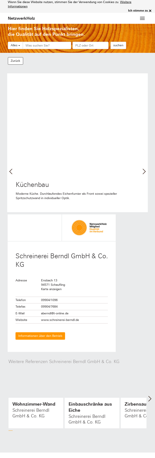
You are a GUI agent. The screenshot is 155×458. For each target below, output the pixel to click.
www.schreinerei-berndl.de (60, 320)
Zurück (15, 61)
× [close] (150, 11)
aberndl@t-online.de (55, 313)
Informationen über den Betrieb (40, 336)
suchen (118, 45)
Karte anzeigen (51, 289)
